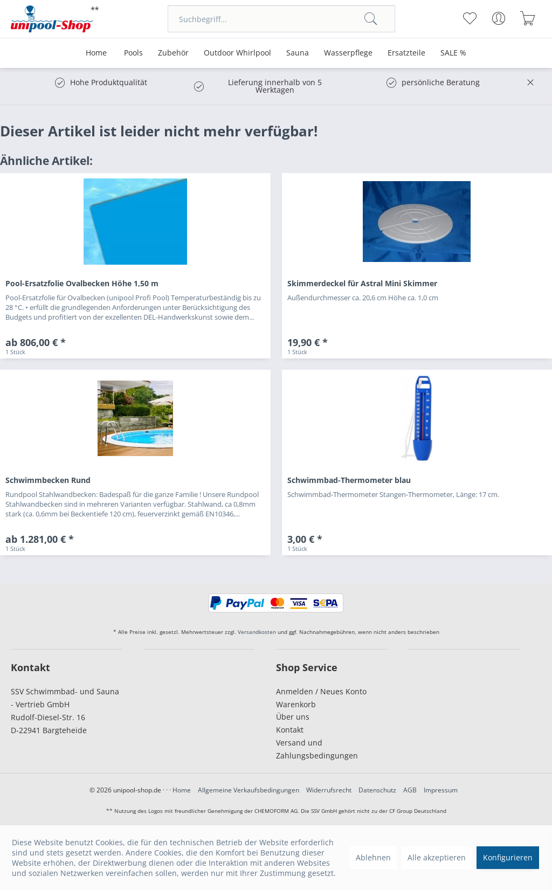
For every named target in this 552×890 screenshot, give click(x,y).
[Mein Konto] (499, 18)
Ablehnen (373, 857)
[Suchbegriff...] (281, 18)
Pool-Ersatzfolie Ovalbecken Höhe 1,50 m (81, 283)
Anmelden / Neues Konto (321, 691)
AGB (410, 790)
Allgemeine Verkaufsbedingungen (248, 790)
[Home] (96, 53)
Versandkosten (257, 632)
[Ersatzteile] (406, 53)
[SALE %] (453, 53)
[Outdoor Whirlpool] (237, 53)
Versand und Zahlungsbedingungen (317, 749)
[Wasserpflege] (348, 53)
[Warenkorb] (528, 18)
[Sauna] (297, 53)
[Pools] (133, 53)
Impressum (441, 790)
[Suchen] (371, 18)
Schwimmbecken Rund (48, 480)
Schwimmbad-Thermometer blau (349, 480)
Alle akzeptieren (437, 857)
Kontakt (289, 730)
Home (181, 790)
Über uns (292, 717)
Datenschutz (377, 790)
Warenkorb (296, 704)
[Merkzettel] (470, 18)
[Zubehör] (173, 53)
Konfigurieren (508, 857)
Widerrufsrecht (328, 790)
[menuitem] (281, 18)
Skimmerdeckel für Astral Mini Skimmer (362, 283)
